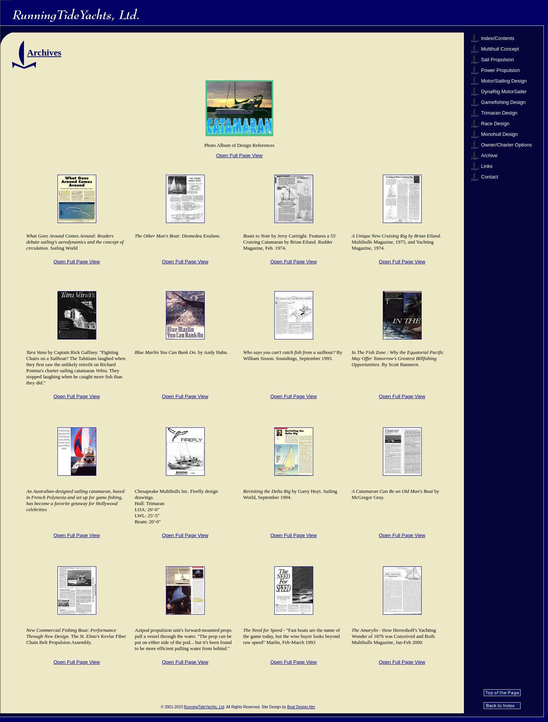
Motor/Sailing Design (504, 81)
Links (486, 166)
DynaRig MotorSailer (504, 91)
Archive (489, 155)
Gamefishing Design (503, 102)
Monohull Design (499, 134)
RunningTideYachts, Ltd (204, 707)
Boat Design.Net (301, 707)
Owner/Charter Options (506, 145)
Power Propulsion (500, 70)
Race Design (495, 123)
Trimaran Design (499, 113)
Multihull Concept (500, 49)
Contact (489, 177)
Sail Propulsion (497, 59)
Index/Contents (497, 38)
